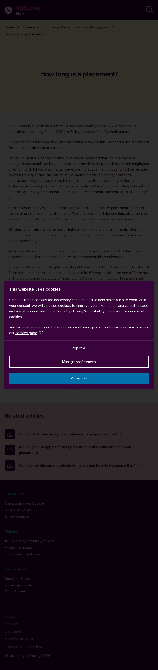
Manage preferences (79, 361)
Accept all (79, 378)
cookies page (29, 333)
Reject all (79, 348)
